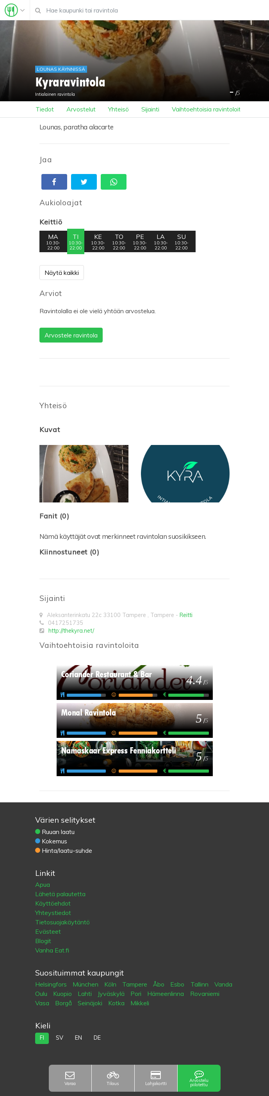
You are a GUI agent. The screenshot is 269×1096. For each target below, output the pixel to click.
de (97, 1037)
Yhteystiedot (53, 913)
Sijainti (150, 109)
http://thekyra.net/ (71, 630)
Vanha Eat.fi (52, 950)
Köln (111, 984)
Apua (42, 884)
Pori (136, 993)
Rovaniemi (204, 993)
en (78, 1037)
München (86, 984)
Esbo (178, 984)
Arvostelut (81, 109)
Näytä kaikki (62, 272)
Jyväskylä (112, 993)
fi (42, 1037)
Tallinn (200, 984)
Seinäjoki (91, 1003)
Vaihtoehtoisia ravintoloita (208, 109)
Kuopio (63, 993)
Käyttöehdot (53, 903)
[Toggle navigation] (15, 10)
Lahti (85, 993)
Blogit (43, 941)
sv (59, 1037)
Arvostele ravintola (71, 335)
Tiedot (45, 109)
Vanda (223, 984)
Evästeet (48, 931)
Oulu (42, 993)
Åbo (159, 984)
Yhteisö (118, 109)
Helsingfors (51, 984)
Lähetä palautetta (60, 894)
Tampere (135, 984)
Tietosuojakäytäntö (62, 922)
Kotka (117, 1003)
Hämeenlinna (166, 993)
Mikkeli (139, 1003)
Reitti (186, 615)
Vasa (43, 1003)
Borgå (64, 1003)
